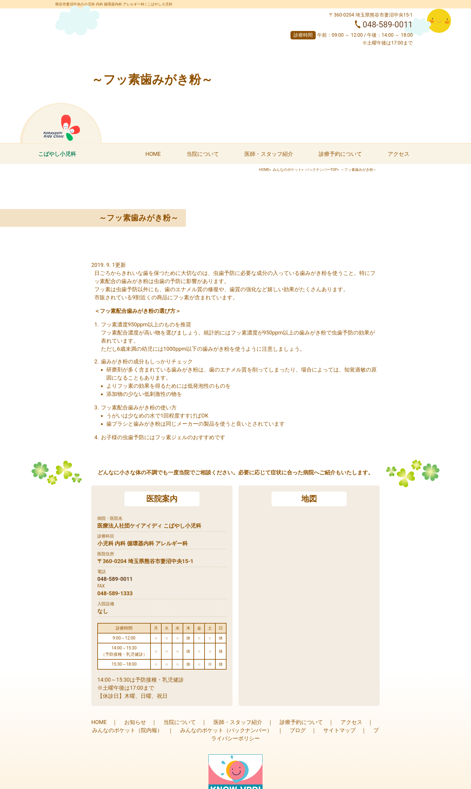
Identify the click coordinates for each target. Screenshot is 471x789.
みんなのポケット (287, 170)
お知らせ (135, 722)
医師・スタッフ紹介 (269, 154)
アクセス (398, 154)
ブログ (297, 730)
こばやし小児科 (57, 154)
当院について (203, 154)
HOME (153, 154)
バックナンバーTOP (321, 170)
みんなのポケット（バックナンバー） (226, 730)
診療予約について (340, 154)
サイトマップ (339, 730)
